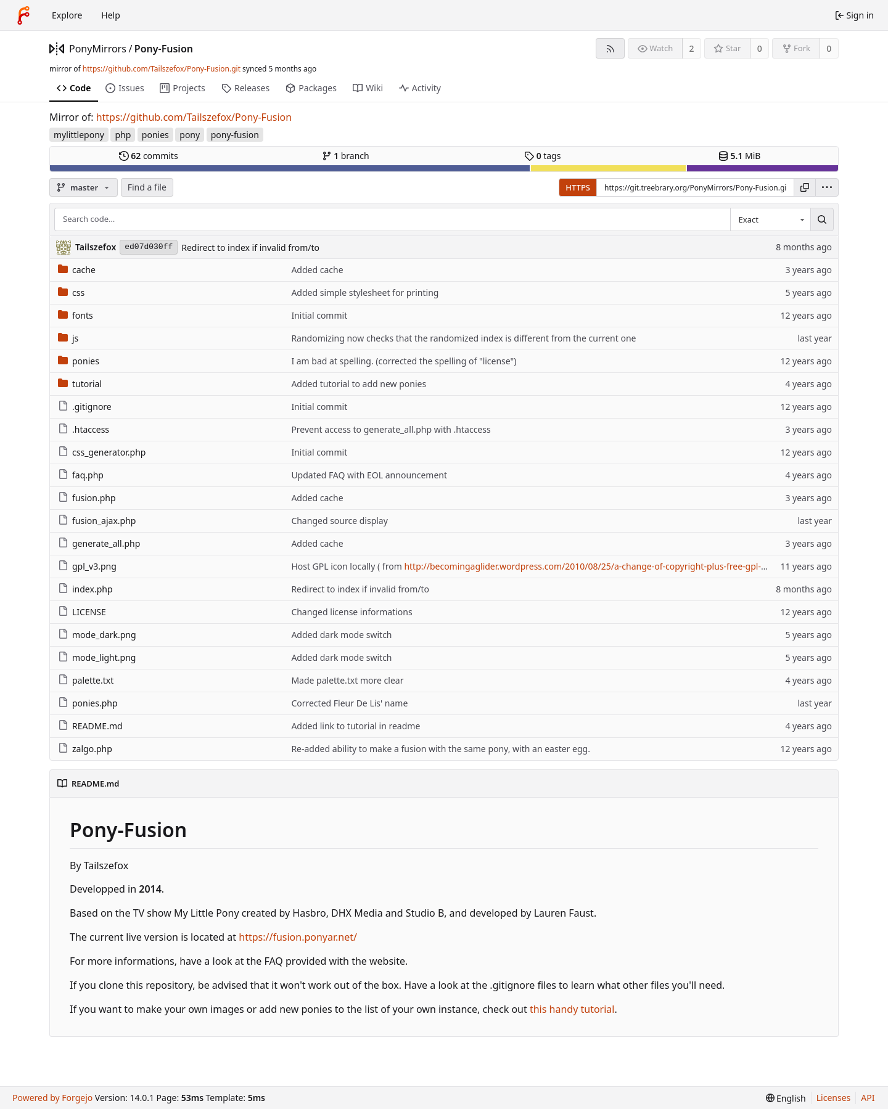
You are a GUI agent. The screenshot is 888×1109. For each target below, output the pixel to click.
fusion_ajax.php (97, 520)
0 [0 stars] (759, 48)
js (68, 338)
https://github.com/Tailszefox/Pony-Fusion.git (161, 68)
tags (542, 156)
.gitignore (85, 406)
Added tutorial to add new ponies (358, 384)
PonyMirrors (97, 49)
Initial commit (319, 315)
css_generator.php (102, 452)
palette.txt (85, 680)
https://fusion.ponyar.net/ (298, 937)
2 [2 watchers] (691, 48)
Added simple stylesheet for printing (364, 292)
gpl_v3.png (87, 566)
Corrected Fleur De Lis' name (349, 703)
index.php (85, 589)
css (71, 292)
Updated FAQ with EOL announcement (369, 475)
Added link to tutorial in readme (355, 726)
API (867, 1097)
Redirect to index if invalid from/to (250, 247)
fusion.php (87, 498)
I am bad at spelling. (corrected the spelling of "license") (403, 361)
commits (148, 156)
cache (77, 270)
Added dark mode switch (341, 634)
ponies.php (88, 703)
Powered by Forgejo (52, 1097)
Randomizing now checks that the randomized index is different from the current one (463, 338)
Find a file (147, 187)
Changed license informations (351, 612)
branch (345, 156)
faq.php (81, 475)
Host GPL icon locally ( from (347, 566)
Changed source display (339, 520)
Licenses (833, 1097)
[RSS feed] (610, 48)
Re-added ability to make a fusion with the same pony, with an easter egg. (440, 749)
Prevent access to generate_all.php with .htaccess (390, 429)
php (123, 135)
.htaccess (83, 429)
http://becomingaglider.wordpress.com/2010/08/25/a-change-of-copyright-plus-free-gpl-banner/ (598, 566)
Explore (67, 15)
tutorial (80, 384)
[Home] (23, 15)
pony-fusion (235, 135)
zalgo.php (85, 749)
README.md (90, 726)
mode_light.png (97, 657)
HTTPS (577, 187)
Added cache (317, 270)
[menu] (827, 187)
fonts (75, 315)
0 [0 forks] (828, 48)
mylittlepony (79, 135)
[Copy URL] (805, 187)
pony (189, 135)
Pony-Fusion (163, 49)
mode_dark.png (97, 634)
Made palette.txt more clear (347, 680)
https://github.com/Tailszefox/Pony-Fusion (194, 117)
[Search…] (822, 219)
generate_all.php (99, 543)
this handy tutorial (572, 1009)
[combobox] (770, 219)
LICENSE (82, 612)
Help (110, 15)
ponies (155, 135)
